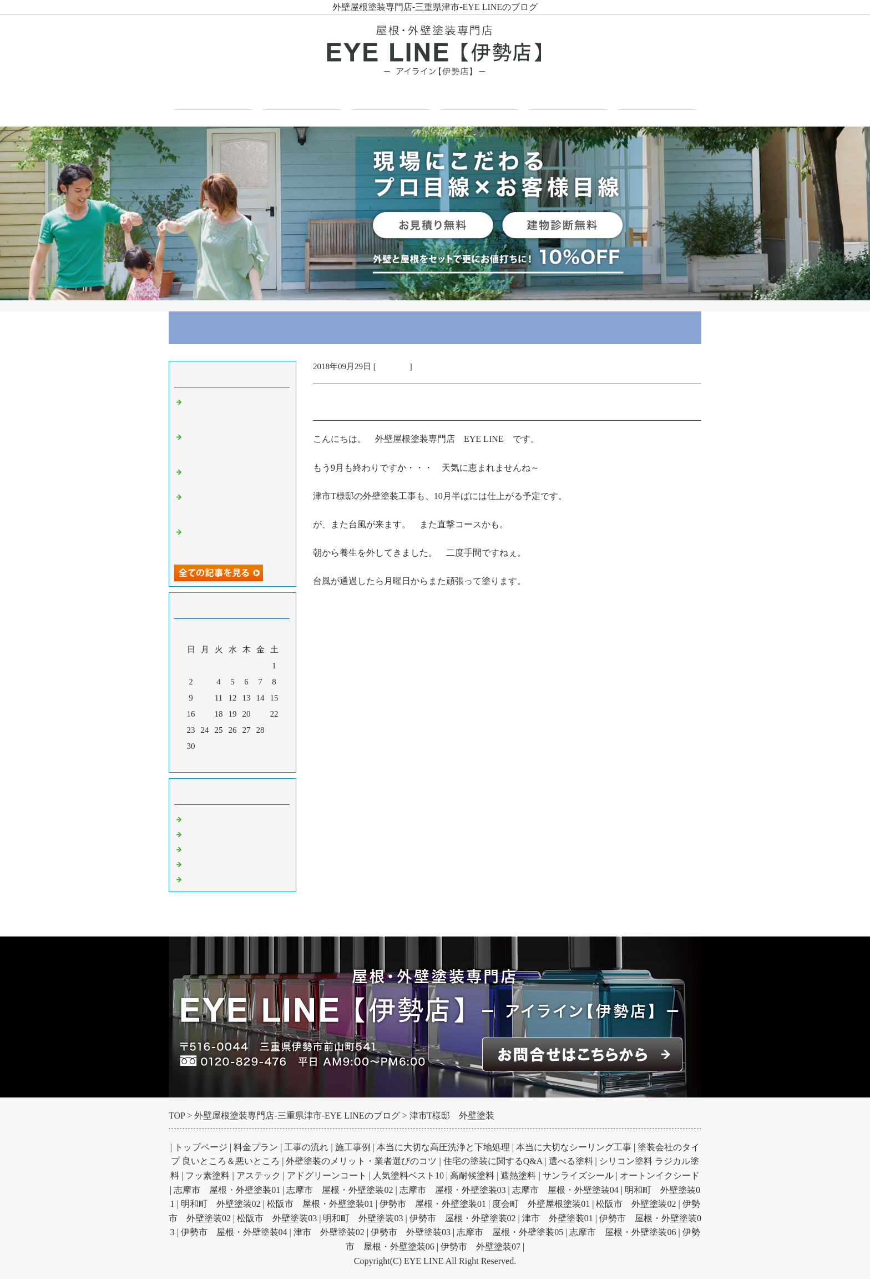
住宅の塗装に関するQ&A (493, 1161)
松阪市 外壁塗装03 (277, 1218)
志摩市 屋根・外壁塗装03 (452, 1190)
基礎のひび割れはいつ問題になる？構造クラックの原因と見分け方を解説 (235, 505)
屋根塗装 (202, 847)
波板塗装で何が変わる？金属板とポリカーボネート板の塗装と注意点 (235, 410)
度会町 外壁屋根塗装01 (541, 1203)
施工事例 (479, 95)
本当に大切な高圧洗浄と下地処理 (443, 1147)
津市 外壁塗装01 (557, 1218)
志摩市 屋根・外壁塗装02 (339, 1190)
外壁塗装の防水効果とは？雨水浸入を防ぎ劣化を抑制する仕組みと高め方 (235, 445)
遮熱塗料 (518, 1175)
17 (205, 713)
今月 (232, 761)
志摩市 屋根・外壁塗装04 (565, 1190)
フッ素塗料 (207, 1175)
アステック (258, 1175)
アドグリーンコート (327, 1175)
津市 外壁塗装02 (329, 1232)
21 (260, 713)
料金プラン (256, 1147)
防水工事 (202, 862)
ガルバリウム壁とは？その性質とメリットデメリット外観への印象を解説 (235, 540)
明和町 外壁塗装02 (221, 1203)
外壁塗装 (392, 366)
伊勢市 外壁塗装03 (411, 1232)
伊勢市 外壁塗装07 (480, 1246)
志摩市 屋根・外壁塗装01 (227, 1190)
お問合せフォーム (657, 95)
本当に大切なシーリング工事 (573, 1147)
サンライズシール (578, 1175)
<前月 (211, 761)
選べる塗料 (571, 1161)
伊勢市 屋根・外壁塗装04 (234, 1232)
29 (274, 730)
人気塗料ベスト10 (408, 1175)
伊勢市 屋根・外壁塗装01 (433, 1203)
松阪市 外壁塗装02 (636, 1203)
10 (205, 697)
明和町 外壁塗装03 (363, 1218)
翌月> (253, 761)
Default (197, 817)
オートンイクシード (660, 1175)
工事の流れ (306, 1147)
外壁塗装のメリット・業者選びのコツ (361, 1161)
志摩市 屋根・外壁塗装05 (510, 1232)
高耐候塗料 (472, 1175)
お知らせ (202, 877)
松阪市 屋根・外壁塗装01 (320, 1203)
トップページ (213, 95)
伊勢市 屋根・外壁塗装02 (462, 1218)
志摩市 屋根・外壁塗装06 (622, 1232)
